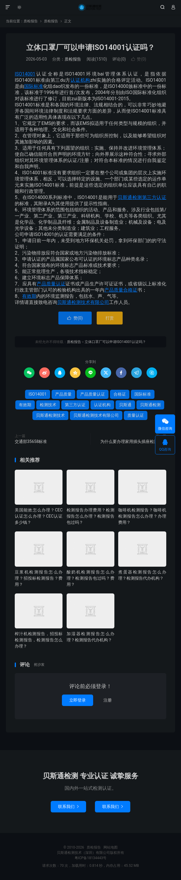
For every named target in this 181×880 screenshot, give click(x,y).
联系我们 (68, 806)
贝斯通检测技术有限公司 (83, 302)
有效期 (29, 296)
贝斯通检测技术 (50, 415)
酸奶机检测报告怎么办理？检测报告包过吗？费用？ (90, 578)
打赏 (110, 318)
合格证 (130, 290)
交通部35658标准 (31, 441)
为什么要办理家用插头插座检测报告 (133, 441)
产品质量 (113, 290)
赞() (138, 59)
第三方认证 (154, 197)
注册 (107, 700)
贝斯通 (125, 404)
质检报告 (90, 7)
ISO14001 (25, 74)
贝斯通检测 (130, 197)
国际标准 (33, 86)
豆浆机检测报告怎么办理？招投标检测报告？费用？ (38, 578)
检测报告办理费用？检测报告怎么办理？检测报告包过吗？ (90, 516)
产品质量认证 (51, 284)
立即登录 (77, 700)
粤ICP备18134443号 (91, 858)
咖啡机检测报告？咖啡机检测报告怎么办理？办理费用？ (142, 516)
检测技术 (48, 404)
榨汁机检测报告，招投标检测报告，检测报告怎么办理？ (38, 639)
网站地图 (110, 847)
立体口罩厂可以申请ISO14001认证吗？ (90, 47)
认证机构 (80, 80)
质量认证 (135, 415)
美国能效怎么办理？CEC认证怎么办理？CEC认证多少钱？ (38, 516)
